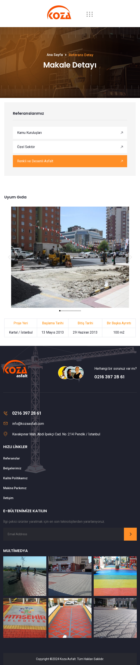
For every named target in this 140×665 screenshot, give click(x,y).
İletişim (8, 498)
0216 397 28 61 (109, 377)
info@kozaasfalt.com (28, 424)
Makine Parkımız (15, 488)
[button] (9, 257)
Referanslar (11, 458)
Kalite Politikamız (15, 478)
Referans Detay (81, 55)
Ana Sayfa (55, 55)
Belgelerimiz (12, 468)
